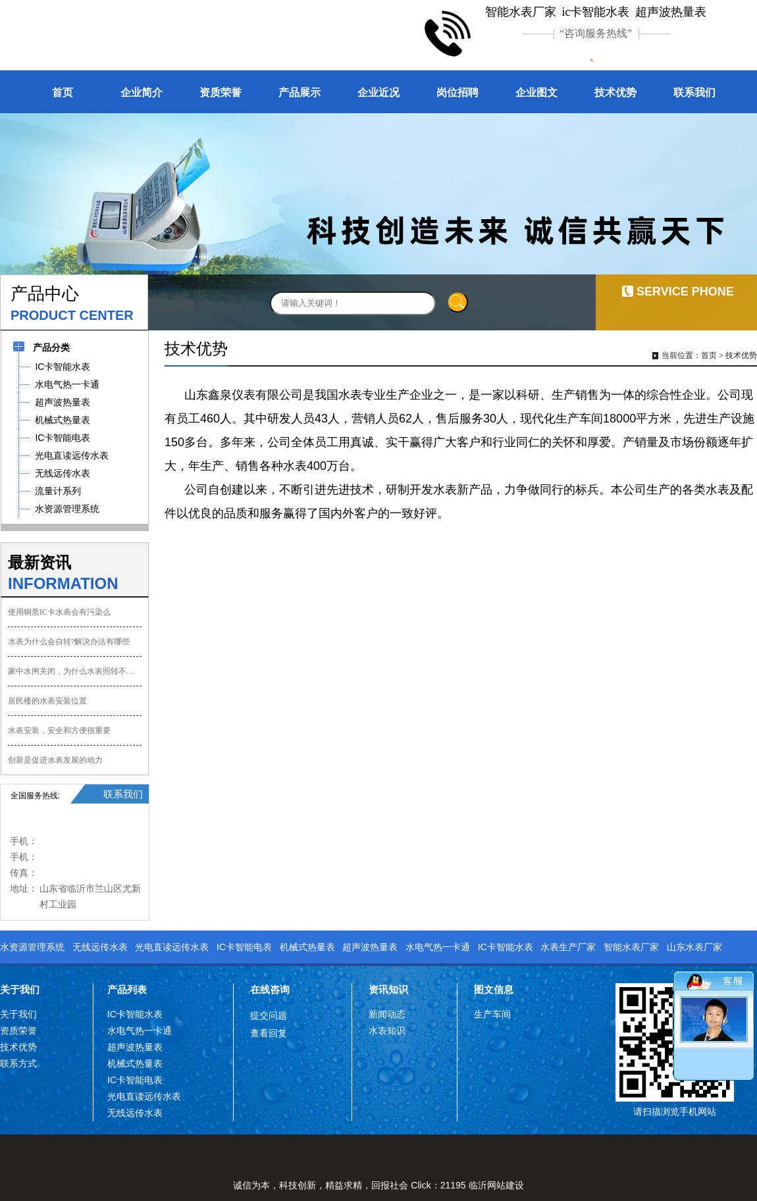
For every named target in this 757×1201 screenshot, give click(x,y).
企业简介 (141, 92)
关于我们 (19, 989)
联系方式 (18, 1063)
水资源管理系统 (32, 947)
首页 (62, 92)
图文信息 (493, 989)
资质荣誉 (220, 92)
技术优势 (615, 92)
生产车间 (492, 1014)
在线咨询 (270, 989)
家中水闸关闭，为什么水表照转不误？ (75, 671)
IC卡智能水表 (505, 947)
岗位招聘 (457, 92)
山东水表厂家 (694, 947)
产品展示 (299, 92)
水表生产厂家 (568, 947)
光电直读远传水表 (172, 947)
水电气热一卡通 (437, 947)
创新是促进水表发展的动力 (55, 760)
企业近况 (378, 92)
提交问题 (268, 1015)
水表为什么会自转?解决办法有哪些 (69, 641)
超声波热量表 (370, 947)
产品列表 (127, 989)
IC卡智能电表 (244, 947)
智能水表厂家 (631, 947)
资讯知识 (388, 989)
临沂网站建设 (496, 1185)
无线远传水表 (100, 947)
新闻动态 (387, 1014)
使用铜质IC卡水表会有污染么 (59, 612)
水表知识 (387, 1030)
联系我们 (694, 92)
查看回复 (268, 1033)
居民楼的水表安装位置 (47, 700)
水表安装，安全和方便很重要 (59, 730)
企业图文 (536, 92)
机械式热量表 (307, 947)
